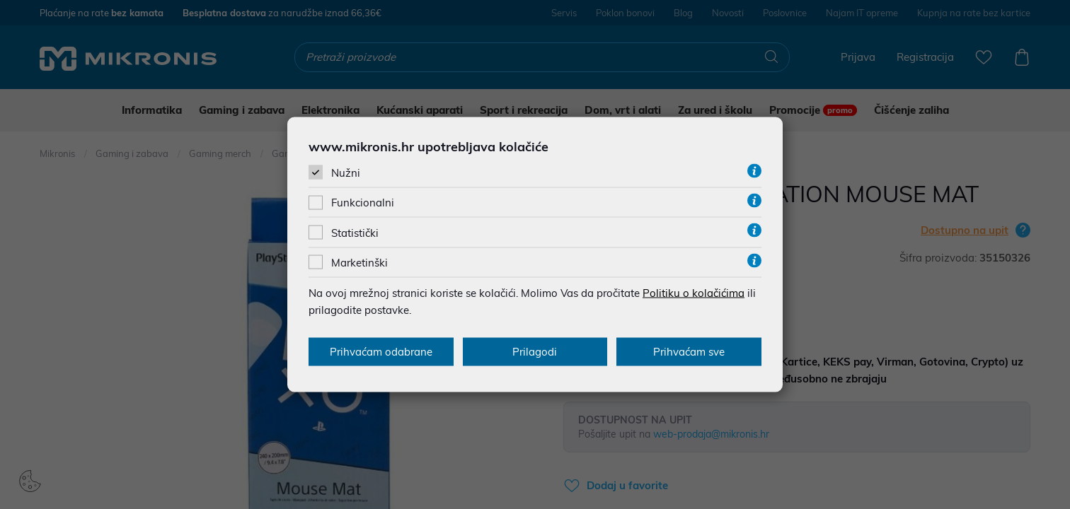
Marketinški (359, 262)
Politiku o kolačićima (693, 292)
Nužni (345, 173)
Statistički (355, 232)
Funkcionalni (362, 202)
